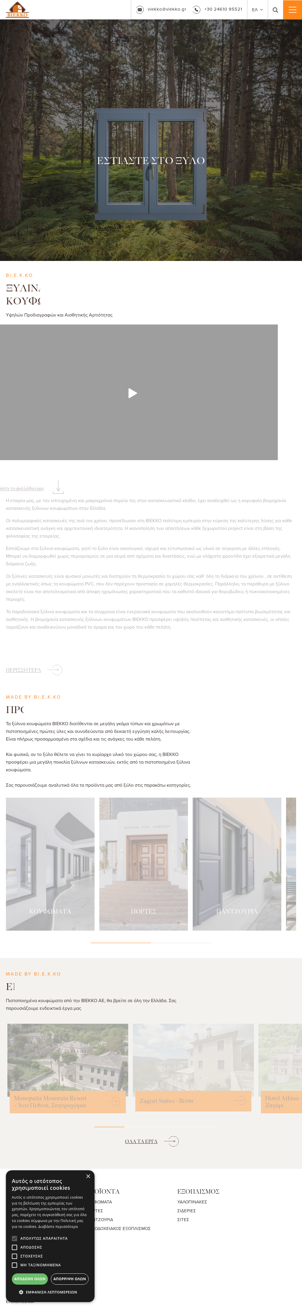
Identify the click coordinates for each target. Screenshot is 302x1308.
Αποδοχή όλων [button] (30, 1278)
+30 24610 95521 (217, 9)
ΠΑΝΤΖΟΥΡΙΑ (99, 1219)
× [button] (88, 1176)
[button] (50, 1292)
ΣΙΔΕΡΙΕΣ (186, 1211)
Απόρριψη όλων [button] (69, 1278)
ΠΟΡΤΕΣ (94, 1211)
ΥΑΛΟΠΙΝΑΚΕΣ (192, 1202)
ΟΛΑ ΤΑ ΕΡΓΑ (141, 1141)
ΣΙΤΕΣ (183, 1219)
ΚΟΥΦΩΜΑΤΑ (99, 1202)
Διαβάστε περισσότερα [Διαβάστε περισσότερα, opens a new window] (58, 1226)
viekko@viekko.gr (161, 10)
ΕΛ (255, 10)
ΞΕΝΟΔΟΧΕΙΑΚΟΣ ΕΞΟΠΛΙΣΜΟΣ (118, 1228)
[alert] (50, 1236)
